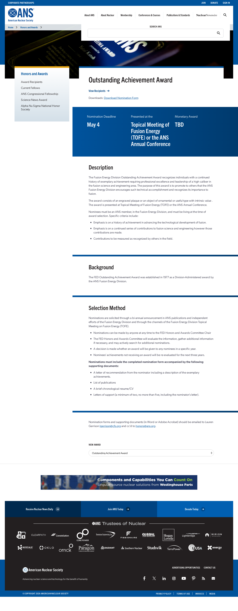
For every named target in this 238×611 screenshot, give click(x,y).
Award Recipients (31, 82)
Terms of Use (183, 593)
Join (203, 2)
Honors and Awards (29, 27)
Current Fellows (30, 88)
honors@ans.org (145, 426)
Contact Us (209, 567)
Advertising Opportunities (186, 567)
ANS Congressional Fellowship (39, 93)
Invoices (199, 593)
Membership (126, 15)
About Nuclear (107, 15)
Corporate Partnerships (21, 2)
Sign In (226, 2)
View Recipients (97, 90)
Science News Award (34, 99)
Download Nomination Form (121, 98)
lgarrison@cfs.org (110, 426)
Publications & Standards (178, 15)
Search (225, 15)
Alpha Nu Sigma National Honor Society (40, 107)
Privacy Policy (163, 593)
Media (212, 593)
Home (10, 27)
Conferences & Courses (149, 15)
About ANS (89, 15)
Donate (214, 2)
